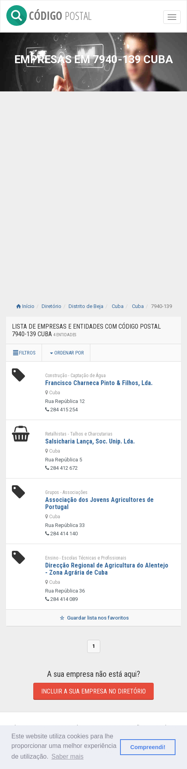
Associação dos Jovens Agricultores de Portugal (99, 503)
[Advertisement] (93, 189)
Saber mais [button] (68, 756)
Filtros (24, 353)
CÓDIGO (49, 14)
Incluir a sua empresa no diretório (93, 691)
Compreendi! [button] (148, 747)
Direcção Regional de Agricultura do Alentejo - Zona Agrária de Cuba (106, 569)
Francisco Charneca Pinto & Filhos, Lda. (99, 383)
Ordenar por (67, 353)
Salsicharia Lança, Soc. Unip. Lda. (90, 441)
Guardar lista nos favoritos (93, 618)
